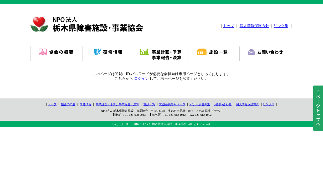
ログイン (142, 79)
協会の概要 (68, 104)
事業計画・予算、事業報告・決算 (117, 104)
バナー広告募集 (199, 104)
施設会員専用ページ (172, 104)
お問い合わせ (223, 104)
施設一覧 (149, 104)
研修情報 (85, 104)
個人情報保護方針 (254, 26)
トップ (228, 26)
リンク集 (281, 26)
